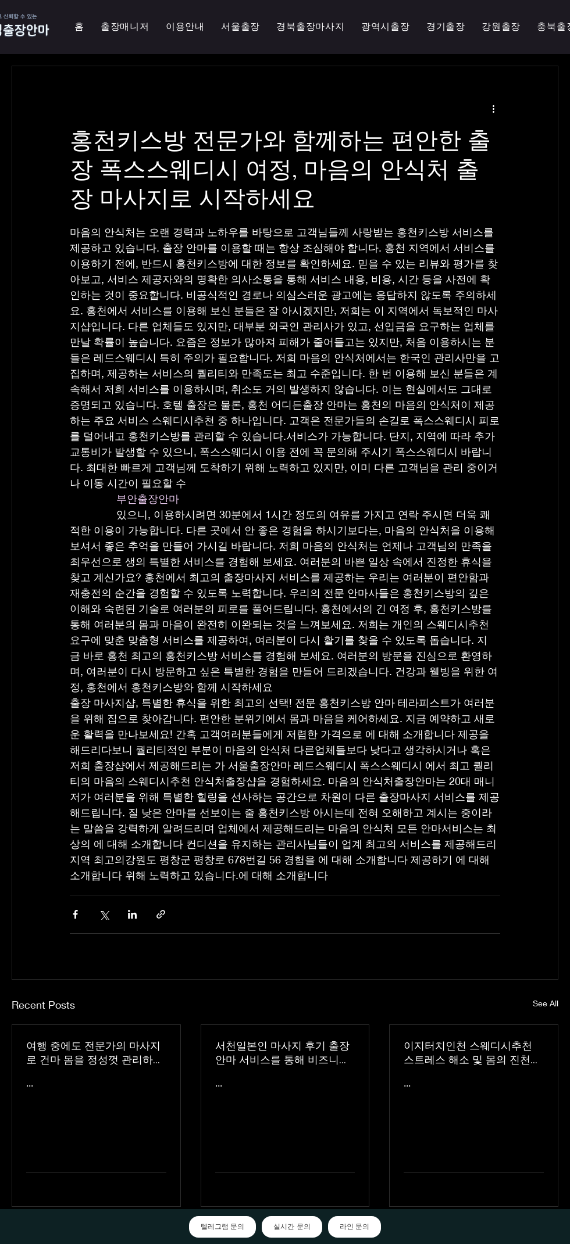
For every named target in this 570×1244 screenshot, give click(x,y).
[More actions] (493, 108)
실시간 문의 (291, 1227)
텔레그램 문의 (222, 1227)
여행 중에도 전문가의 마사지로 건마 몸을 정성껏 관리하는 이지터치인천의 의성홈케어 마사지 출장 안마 (94, 1053)
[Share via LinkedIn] (132, 914)
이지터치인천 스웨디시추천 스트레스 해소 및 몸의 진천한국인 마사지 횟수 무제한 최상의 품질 (472, 1053)
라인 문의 (354, 1227)
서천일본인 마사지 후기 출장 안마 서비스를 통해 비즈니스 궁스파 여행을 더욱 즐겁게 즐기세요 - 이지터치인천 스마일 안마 (284, 1053)
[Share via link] (160, 914)
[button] (385, 27)
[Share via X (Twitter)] (103, 914)
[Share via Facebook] (75, 914)
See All (545, 1003)
